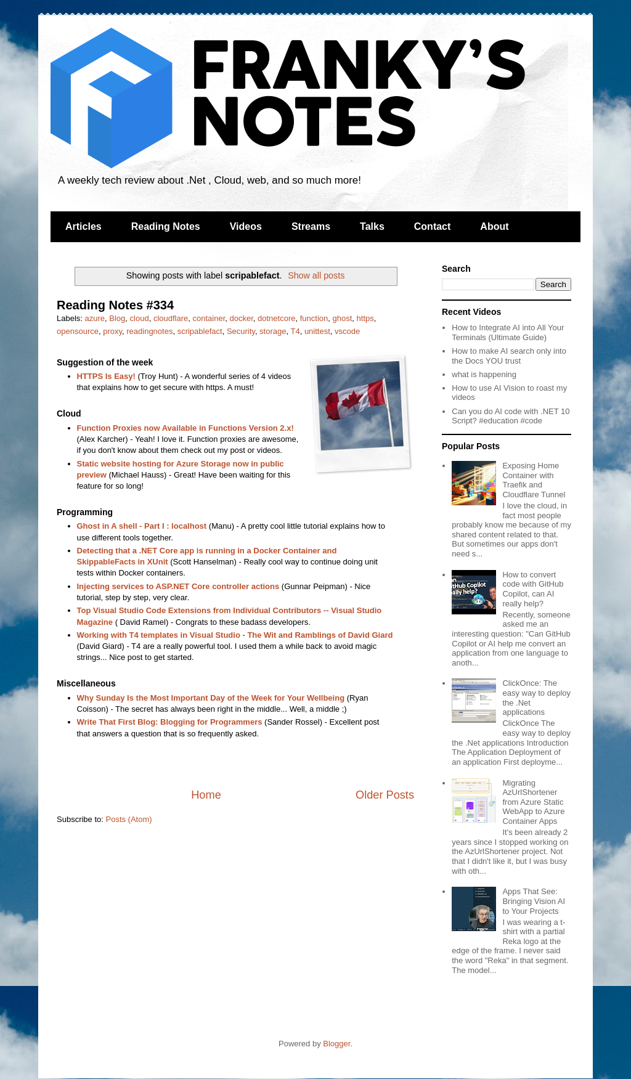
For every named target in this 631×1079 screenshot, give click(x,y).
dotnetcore (276, 318)
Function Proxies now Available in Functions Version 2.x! (185, 428)
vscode (347, 331)
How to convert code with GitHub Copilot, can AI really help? (532, 589)
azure (95, 318)
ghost (342, 318)
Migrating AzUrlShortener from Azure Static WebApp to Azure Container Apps (533, 802)
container (209, 318)
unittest (317, 331)
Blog (117, 318)
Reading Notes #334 (115, 305)
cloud (139, 318)
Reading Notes (165, 226)
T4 (294, 331)
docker (241, 318)
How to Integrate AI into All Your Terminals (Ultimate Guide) (508, 332)
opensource (78, 331)
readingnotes (149, 331)
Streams (310, 226)
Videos (246, 226)
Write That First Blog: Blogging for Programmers (170, 722)
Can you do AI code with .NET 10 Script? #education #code (510, 416)
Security (241, 331)
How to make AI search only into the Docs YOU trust (509, 355)
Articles (83, 226)
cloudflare (170, 318)
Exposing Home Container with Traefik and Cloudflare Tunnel (533, 480)
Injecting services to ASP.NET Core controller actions (178, 586)
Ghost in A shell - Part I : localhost (142, 526)
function (314, 318)
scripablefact (199, 331)
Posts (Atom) (129, 819)
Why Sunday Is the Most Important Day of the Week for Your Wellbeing (211, 697)
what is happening (484, 374)
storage (272, 331)
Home (206, 795)
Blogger (336, 1043)
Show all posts (316, 275)
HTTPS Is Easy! (106, 376)
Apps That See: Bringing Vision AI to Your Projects (533, 901)
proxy (112, 331)
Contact (432, 226)
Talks (372, 226)
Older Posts (385, 795)
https (365, 318)
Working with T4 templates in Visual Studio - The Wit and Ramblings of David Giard (235, 635)
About (494, 226)
